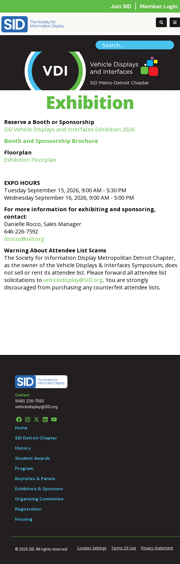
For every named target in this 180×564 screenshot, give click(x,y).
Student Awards (32, 458)
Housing (24, 519)
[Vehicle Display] (32, 23)
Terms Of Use (123, 548)
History (23, 448)
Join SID (121, 6)
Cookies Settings (92, 548)
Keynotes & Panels (35, 478)
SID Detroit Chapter (36, 438)
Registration (28, 509)
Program (24, 468)
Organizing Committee (39, 499)
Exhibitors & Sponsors (39, 489)
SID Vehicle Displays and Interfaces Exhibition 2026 (69, 129)
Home (21, 428)
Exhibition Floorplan (30, 159)
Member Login (159, 6)
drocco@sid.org (24, 238)
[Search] (135, 45)
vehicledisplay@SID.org (73, 280)
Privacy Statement (157, 548)
